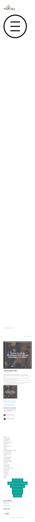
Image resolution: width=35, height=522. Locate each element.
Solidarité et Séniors (7, 466)
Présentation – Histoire (7, 454)
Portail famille (6, 472)
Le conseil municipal (7, 437)
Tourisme (5, 455)
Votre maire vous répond (7, 451)
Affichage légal (17, 495)
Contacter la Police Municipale (17, 486)
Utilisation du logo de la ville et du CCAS (10, 450)
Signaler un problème (17, 480)
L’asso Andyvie (6, 473)
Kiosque (5, 447)
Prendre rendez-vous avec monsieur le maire (17, 483)
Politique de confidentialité (20, 517)
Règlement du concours (9, 401)
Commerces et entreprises (8, 461)
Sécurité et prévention (7, 446)
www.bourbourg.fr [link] (7, 383)
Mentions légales (13, 517)
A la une (9, 372)
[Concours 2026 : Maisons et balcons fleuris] (11, 410)
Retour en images (12, 415)
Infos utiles (5, 476)
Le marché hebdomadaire (8, 457)
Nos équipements (6, 470)
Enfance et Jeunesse (7, 465)
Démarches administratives (8, 442)
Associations (5, 462)
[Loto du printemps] (9, 414)
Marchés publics (6, 443)
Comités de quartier (7, 469)
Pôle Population (6, 440)
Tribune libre (6, 449)
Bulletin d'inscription (9, 405)
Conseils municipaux (17, 492)
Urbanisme (5, 444)
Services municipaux (7, 439)
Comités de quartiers (17, 489)
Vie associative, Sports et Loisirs (9, 468)
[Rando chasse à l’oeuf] (10, 418)
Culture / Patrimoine (7, 458)
